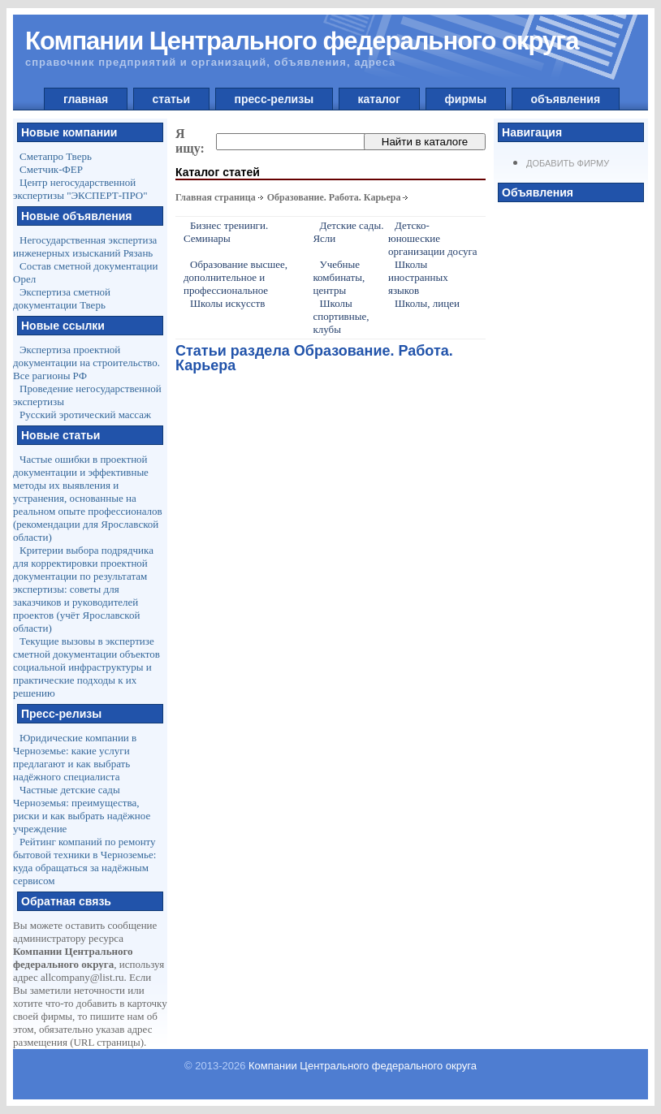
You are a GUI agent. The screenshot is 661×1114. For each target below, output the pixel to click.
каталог (379, 99)
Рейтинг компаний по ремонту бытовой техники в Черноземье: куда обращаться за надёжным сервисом (84, 861)
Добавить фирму (567, 163)
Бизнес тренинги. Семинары (226, 231)
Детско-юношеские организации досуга (432, 238)
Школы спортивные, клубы (341, 316)
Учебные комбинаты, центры (339, 277)
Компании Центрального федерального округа (362, 1066)
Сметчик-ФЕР (51, 169)
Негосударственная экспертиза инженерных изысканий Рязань (85, 246)
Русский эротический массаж (85, 414)
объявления (566, 99)
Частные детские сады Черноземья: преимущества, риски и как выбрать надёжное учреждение (81, 809)
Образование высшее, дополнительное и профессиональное (235, 277)
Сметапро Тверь (55, 156)
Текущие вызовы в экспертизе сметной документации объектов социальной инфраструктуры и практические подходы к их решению (86, 667)
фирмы (466, 99)
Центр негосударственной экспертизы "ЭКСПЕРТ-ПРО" (80, 188)
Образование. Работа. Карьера (334, 197)
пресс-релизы (274, 99)
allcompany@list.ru (82, 977)
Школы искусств (227, 303)
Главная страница (215, 197)
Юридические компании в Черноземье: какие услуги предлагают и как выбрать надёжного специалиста (74, 757)
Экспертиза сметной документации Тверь (61, 298)
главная (85, 99)
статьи (171, 99)
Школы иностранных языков (418, 277)
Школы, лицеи (427, 303)
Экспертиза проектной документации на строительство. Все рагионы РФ (86, 362)
